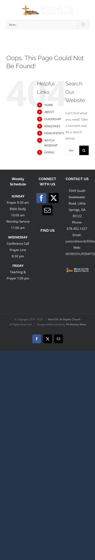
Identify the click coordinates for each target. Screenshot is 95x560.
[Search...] (72, 150)
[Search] (84, 150)
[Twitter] (54, 198)
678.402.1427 (77, 228)
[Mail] (47, 210)
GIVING (49, 152)
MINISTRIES (52, 126)
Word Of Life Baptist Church (64, 319)
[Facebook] (41, 198)
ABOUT (49, 112)
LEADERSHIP (52, 119)
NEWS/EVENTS (54, 133)
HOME (48, 105)
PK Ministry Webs (76, 324)
